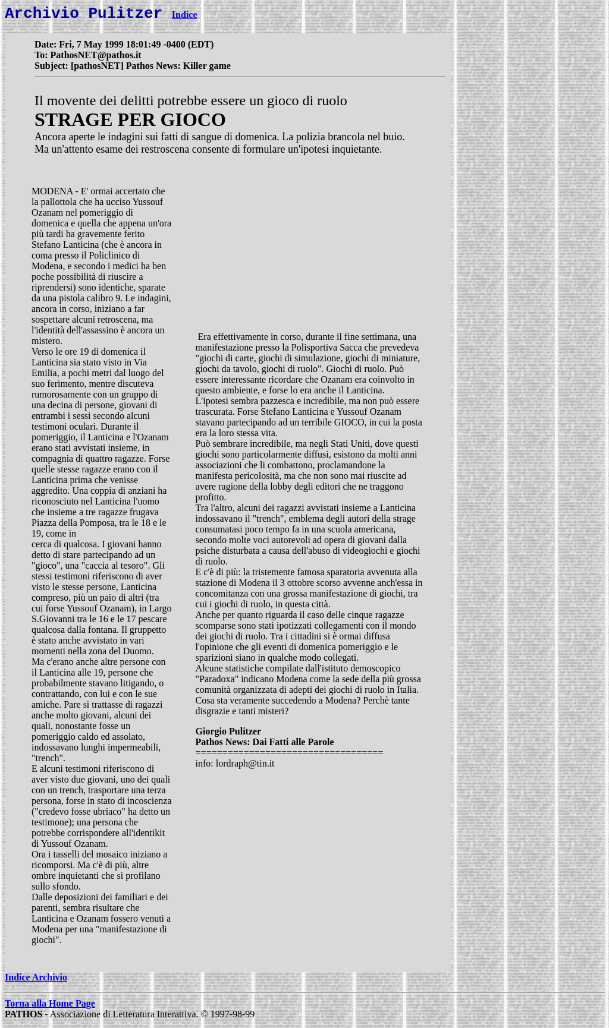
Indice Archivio (36, 981)
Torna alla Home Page (50, 1007)
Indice (184, 18)
